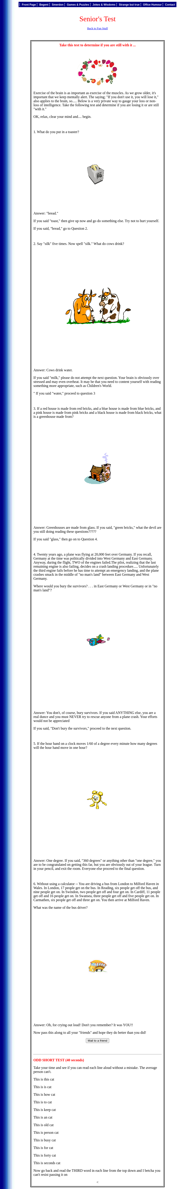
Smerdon (57, 4)
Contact (170, 4)
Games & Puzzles (78, 4)
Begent (43, 4)
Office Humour (152, 4)
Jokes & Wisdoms (104, 4)
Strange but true (129, 4)
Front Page (28, 4)
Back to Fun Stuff (97, 28)
